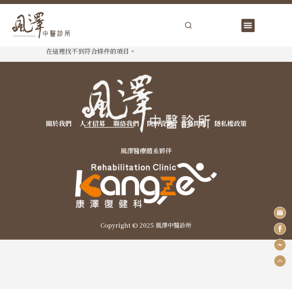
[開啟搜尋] (188, 25)
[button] (248, 25)
